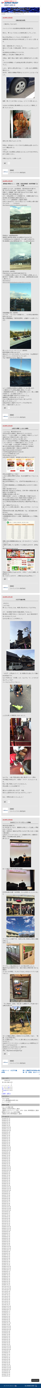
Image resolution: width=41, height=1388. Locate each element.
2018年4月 (5, 1279)
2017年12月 (5, 1286)
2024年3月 (5, 1162)
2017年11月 (5, 1288)
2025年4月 (5, 1140)
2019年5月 (5, 1258)
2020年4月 (5, 1240)
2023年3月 (5, 1182)
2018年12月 (5, 1266)
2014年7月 (5, 1354)
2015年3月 (5, 1341)
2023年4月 (5, 1180)
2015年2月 (5, 1342)
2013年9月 (5, 1371)
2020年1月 (5, 1245)
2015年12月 (5, 1326)
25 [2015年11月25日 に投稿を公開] (5, 1090)
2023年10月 (5, 1170)
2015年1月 (5, 1344)
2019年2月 (5, 1263)
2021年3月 (5, 1221)
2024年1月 (5, 1165)
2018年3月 (5, 1281)
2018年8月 (5, 1273)
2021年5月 (5, 1218)
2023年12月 (5, 1167)
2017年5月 (5, 1298)
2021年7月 (5, 1215)
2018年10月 (5, 1270)
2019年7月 (5, 1255)
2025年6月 (5, 1137)
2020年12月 (5, 1226)
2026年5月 (5, 1119)
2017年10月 (5, 1289)
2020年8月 (5, 1233)
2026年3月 (5, 1122)
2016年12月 (5, 1306)
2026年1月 (5, 1125)
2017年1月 (5, 1304)
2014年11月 (5, 1347)
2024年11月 (5, 1148)
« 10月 (4, 1093)
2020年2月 (5, 1243)
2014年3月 (5, 1361)
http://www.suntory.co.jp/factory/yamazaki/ (15, 205)
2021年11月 (5, 1208)
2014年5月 (5, 1357)
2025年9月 (5, 1132)
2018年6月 (5, 1276)
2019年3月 (5, 1261)
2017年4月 (5, 1299)
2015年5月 (5, 1338)
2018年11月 (5, 1268)
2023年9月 (5, 1172)
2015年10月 (5, 1329)
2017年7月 (5, 1294)
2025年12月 (5, 1127)
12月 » (9, 1093)
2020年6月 (5, 1236)
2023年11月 (5, 1168)
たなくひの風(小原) (7, 1107)
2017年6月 (5, 1296)
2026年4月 (5, 1120)
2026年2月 (5, 1124)
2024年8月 (5, 1153)
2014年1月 (5, 1364)
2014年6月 (5, 1356)
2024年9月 (5, 1152)
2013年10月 (5, 1369)
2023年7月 (5, 1175)
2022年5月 (5, 1198)
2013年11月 (5, 1367)
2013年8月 (5, 1372)
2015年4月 (5, 1339)
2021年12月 (5, 1207)
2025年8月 (5, 1134)
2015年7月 (5, 1334)
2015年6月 (5, 1336)
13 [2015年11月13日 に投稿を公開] (8, 1087)
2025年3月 (5, 1142)
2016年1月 (5, 1324)
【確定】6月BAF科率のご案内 (11, 1109)
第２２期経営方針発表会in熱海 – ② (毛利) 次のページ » (31, 1072)
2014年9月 (5, 1351)
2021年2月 (5, 1223)
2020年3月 (5, 1241)
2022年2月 (5, 1203)
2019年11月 (5, 1248)
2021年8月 (5, 1213)
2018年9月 (5, 1271)
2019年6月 (5, 1256)
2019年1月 (5, 1265)
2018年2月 (5, 1283)
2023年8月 (5, 1173)
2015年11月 (5, 1328)
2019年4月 (5, 1260)
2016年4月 (5, 1319)
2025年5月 (5, 1139)
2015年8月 (5, 1333)
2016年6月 (5, 1316)
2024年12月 (5, 1147)
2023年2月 (5, 1183)
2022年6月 (5, 1197)
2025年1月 (5, 1145)
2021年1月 (5, 1225)
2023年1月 (5, 1185)
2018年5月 (5, 1278)
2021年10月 (5, 1210)
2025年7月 (5, 1135)
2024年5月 (5, 1158)
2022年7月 (5, 1195)
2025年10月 (5, 1130)
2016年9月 (5, 1311)
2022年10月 (5, 1190)
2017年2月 (5, 1303)
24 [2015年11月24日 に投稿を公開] (4, 1090)
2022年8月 (5, 1193)
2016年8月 (5, 1313)
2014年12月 (5, 1346)
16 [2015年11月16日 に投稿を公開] (2, 1088)
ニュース (4, 1102)
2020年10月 (5, 1230)
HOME (3, 13)
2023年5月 (5, 1178)
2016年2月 (5, 1323)
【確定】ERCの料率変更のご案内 (12, 1113)
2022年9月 (5, 1192)
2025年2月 (5, 1144)
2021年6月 (5, 1216)
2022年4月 (5, 1200)
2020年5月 (5, 1238)
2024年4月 (5, 1160)
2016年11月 (5, 1308)
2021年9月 (5, 1211)
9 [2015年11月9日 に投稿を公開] (2, 1087)
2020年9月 (5, 1231)
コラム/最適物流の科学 (8, 1100)
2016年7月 (5, 1314)
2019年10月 (5, 1250)
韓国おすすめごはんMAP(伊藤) (11, 1112)
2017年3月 (5, 1301)
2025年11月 (5, 1129)
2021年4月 (5, 1220)
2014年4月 (5, 1359)
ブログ (4, 1098)
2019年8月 (5, 1253)
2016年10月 (5, 1309)
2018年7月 (5, 1275)
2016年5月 (5, 1318)
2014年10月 (5, 1349)
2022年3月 (5, 1202)
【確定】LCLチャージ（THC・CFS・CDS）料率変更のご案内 (20, 1110)
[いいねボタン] (5, 163)
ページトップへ (35, 1380)
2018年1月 (5, 1284)
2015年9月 (5, 1331)
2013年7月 (5, 1374)
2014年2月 (5, 1362)
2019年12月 (5, 1246)
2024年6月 (5, 1157)
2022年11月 (5, 1188)
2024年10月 (5, 1150)
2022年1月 (5, 1205)
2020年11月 (5, 1228)
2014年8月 (5, 1352)
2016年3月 (5, 1321)
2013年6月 (5, 1376)
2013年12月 (5, 1366)
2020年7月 (5, 1235)
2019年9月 (5, 1251)
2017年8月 (5, 1293)
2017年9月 (5, 1291)
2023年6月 (5, 1177)
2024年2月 (5, 1163)
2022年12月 (5, 1187)
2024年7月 (5, 1155)
